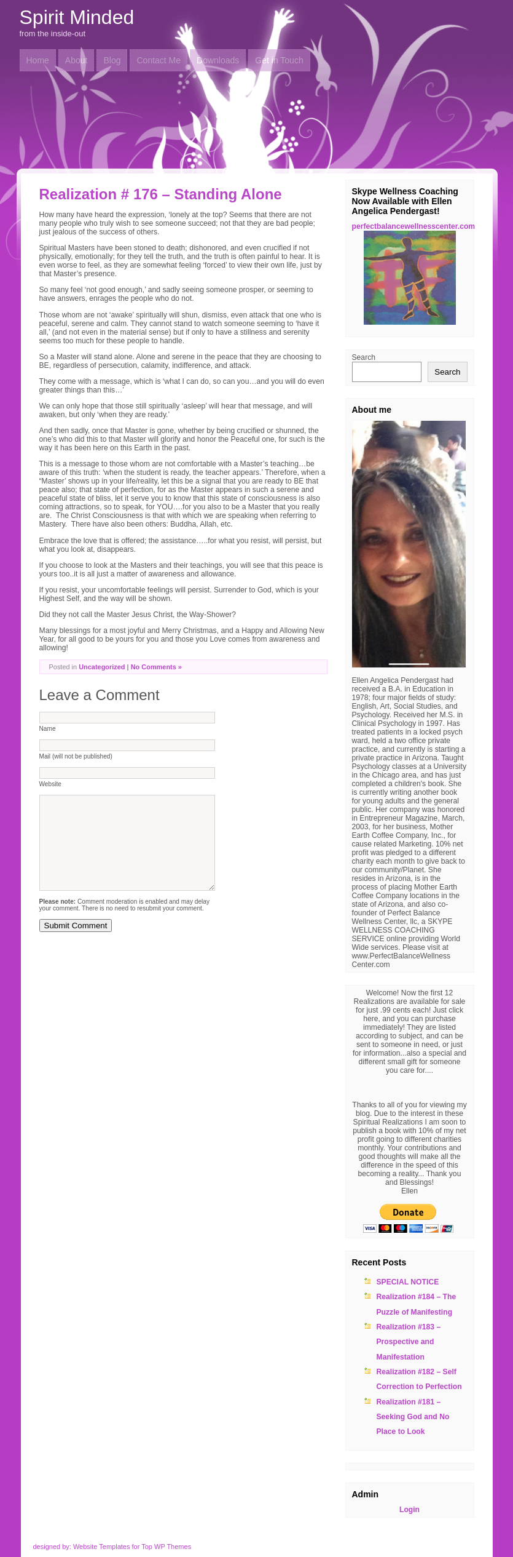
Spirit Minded (77, 17)
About (76, 60)
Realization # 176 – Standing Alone (160, 194)
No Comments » (156, 667)
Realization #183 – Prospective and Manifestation (409, 1342)
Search (364, 357)
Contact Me (158, 60)
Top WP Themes (166, 1546)
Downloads (218, 60)
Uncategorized (102, 667)
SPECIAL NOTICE (408, 1282)
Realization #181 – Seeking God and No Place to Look (413, 1417)
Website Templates (101, 1546)
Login (409, 1509)
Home (37, 60)
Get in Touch (279, 60)
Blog (111, 60)
